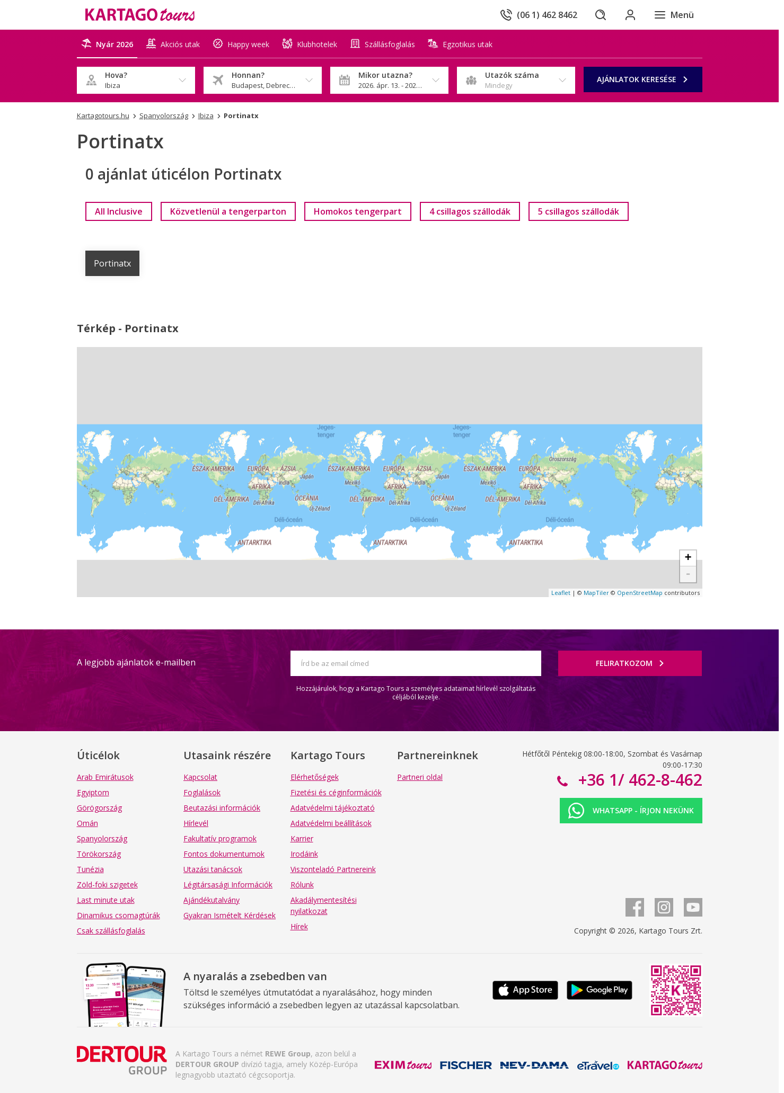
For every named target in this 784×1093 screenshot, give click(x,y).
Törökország (99, 854)
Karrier (301, 838)
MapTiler (596, 593)
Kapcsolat (200, 777)
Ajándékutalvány (211, 900)
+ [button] (687, 558)
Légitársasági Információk (227, 884)
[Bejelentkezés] (630, 14)
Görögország (99, 808)
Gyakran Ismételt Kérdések (229, 915)
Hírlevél (195, 823)
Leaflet (560, 593)
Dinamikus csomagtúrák (118, 915)
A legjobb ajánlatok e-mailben (136, 662)
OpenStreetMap (640, 593)
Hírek (299, 926)
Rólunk (302, 884)
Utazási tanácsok (212, 869)
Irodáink (304, 854)
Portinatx (112, 263)
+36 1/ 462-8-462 (638, 779)
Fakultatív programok (220, 838)
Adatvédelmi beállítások (331, 823)
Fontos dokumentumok (224, 854)
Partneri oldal (420, 777)
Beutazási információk (221, 808)
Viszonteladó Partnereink (333, 869)
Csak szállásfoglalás (111, 931)
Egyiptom (93, 792)
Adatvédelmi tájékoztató (332, 808)
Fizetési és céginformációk (336, 792)
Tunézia (90, 869)
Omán (87, 823)
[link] (118, 211)
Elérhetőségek (314, 777)
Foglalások (202, 792)
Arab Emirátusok (105, 777)
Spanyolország (102, 838)
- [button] (687, 574)
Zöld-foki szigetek (107, 884)
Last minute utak (106, 900)
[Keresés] (600, 14)
